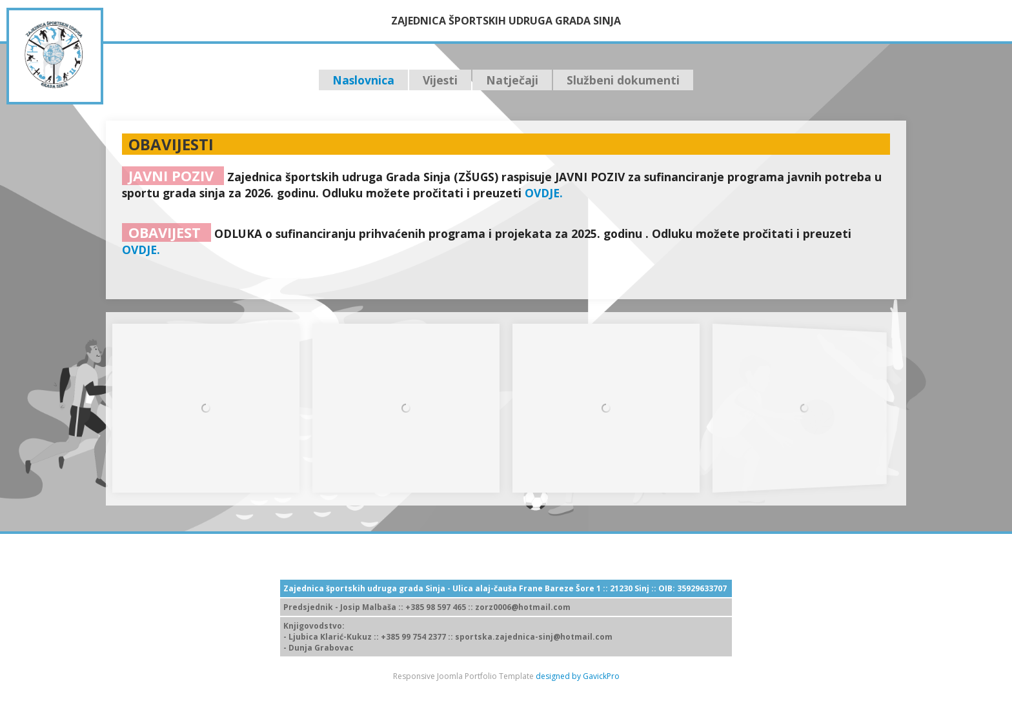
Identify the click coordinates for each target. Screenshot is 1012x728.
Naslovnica (363, 80)
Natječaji (512, 80)
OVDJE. (544, 193)
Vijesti (440, 80)
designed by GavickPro (578, 676)
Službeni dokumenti (623, 80)
